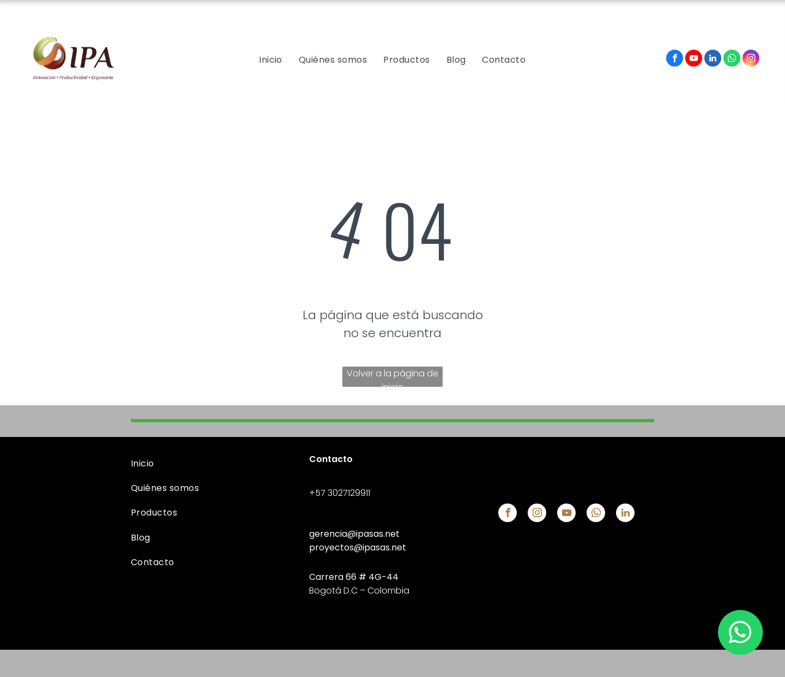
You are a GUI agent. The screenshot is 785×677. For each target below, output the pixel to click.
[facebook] (674, 59)
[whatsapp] (731, 59)
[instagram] (750, 59)
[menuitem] (271, 59)
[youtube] (693, 59)
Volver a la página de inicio (392, 377)
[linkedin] (712, 59)
